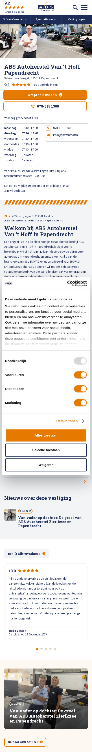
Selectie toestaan (46, 450)
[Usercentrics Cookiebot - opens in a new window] (67, 283)
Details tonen (67, 421)
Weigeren (45, 465)
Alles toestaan (46, 435)
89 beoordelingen (46, 85)
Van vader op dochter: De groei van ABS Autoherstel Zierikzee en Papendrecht (50, 521)
